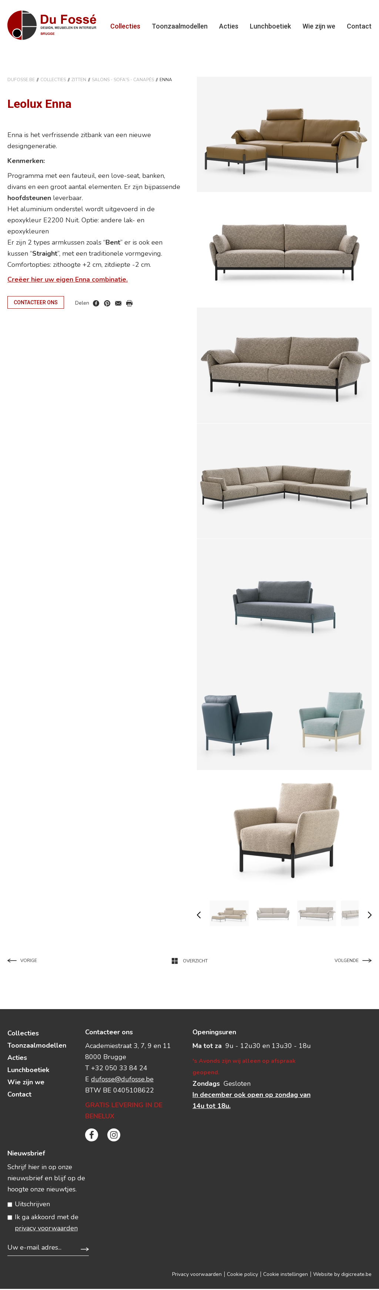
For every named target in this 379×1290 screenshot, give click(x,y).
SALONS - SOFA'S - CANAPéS (123, 81)
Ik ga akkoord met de (46, 1224)
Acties (228, 26)
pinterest (107, 305)
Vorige (22, 962)
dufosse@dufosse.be (122, 1080)
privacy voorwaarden (46, 1229)
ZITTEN (78, 81)
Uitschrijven (32, 1205)
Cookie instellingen (285, 1275)
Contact (359, 26)
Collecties (125, 26)
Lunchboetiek (270, 26)
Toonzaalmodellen (180, 26)
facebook (96, 305)
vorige (199, 916)
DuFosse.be (21, 81)
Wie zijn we (318, 26)
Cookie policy (242, 1275)
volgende (370, 916)
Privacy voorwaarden (197, 1275)
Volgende (353, 962)
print (129, 305)
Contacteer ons (36, 303)
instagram (113, 1136)
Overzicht (190, 962)
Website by (342, 1275)
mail (118, 305)
